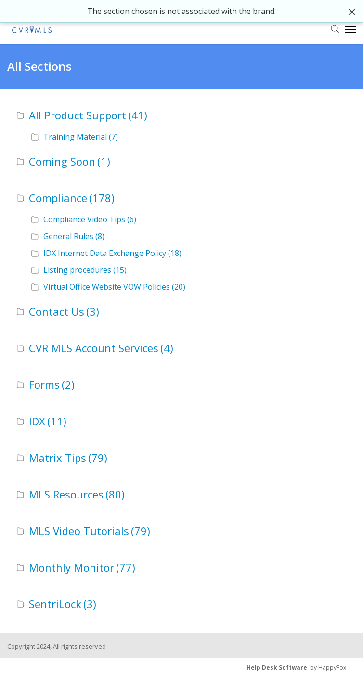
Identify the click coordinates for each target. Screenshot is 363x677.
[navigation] (350, 29)
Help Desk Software (276, 668)
